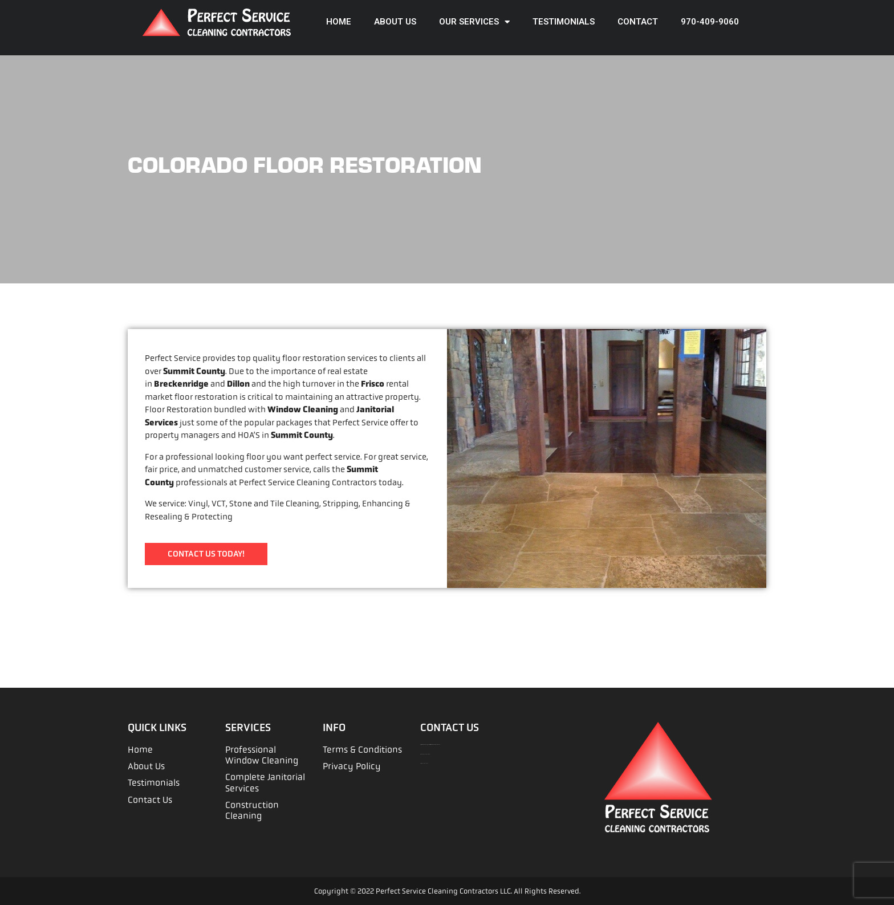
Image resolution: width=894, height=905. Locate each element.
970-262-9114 (424, 763)
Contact (637, 22)
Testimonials (564, 22)
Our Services (474, 22)
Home (338, 22)
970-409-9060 (710, 22)
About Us (395, 22)
